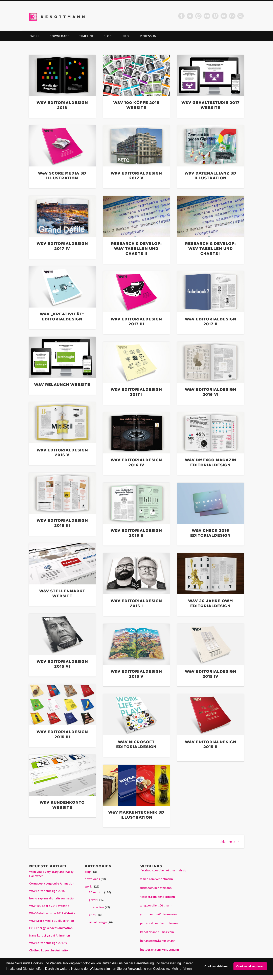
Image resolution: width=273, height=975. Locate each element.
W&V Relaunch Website (62, 384)
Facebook (181, 16)
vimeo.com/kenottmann (156, 879)
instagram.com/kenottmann (159, 949)
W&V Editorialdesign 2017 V (48, 943)
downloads (59, 36)
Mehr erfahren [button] (182, 968)
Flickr (207, 16)
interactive (96, 907)
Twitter (190, 16)
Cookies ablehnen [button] (216, 966)
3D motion (96, 892)
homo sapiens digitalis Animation (52, 898)
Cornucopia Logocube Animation (51, 883)
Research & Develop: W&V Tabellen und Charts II (136, 248)
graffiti (93, 900)
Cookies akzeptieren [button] (250, 966)
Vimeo (215, 16)
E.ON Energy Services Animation (51, 928)
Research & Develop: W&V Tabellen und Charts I (210, 248)
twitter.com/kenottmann (157, 897)
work (35, 36)
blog (108, 36)
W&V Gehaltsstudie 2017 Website (52, 913)
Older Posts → (230, 841)
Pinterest (198, 16)
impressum (148, 36)
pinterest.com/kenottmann (159, 923)
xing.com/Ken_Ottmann (156, 905)
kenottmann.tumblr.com (157, 932)
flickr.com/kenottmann (156, 888)
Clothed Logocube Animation (49, 950)
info (125, 36)
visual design (98, 922)
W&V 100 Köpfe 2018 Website (49, 906)
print (92, 915)
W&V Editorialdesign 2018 (47, 891)
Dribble (232, 16)
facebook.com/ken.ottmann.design (164, 870)
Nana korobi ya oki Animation (49, 935)
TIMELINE (86, 36)
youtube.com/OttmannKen (158, 914)
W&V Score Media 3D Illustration (51, 921)
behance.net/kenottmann (158, 941)
